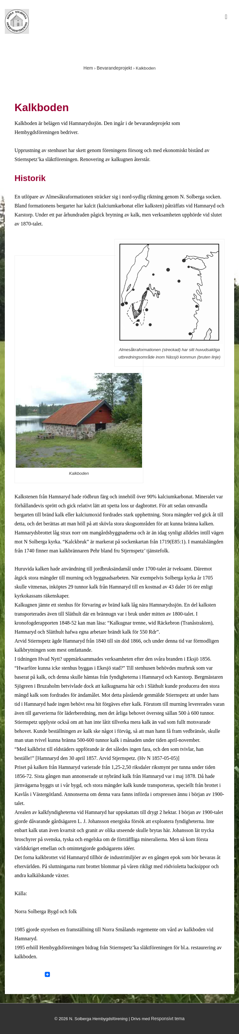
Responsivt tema (168, 1018)
